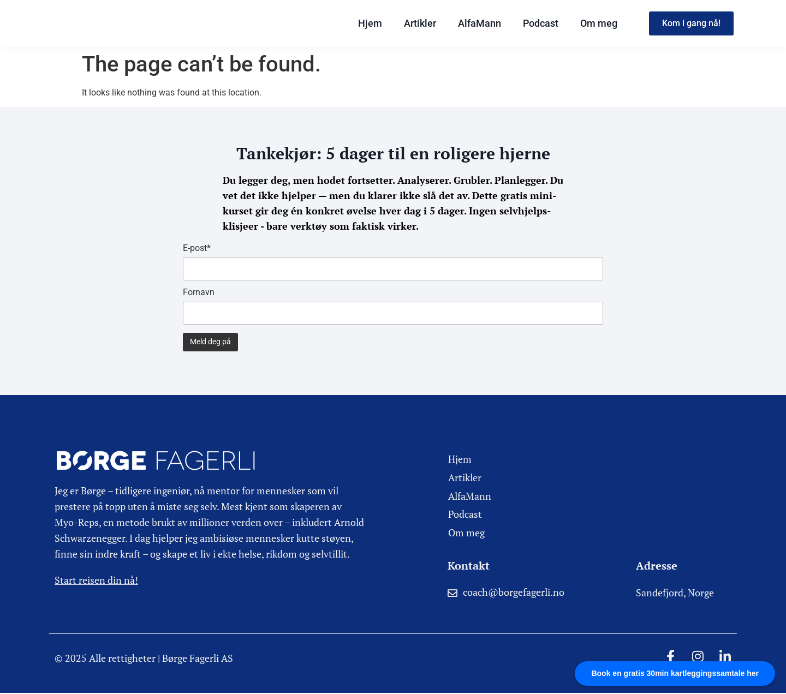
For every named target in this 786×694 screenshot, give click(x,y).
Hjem (370, 23)
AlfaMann (479, 23)
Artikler (420, 23)
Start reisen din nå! (96, 580)
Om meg (598, 23)
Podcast (540, 23)
